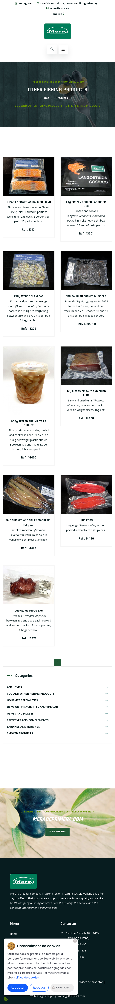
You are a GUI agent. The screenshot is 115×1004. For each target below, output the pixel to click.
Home (45, 98)
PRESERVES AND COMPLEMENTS (57, 720)
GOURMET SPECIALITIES (57, 700)
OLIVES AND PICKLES (57, 713)
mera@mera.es (57, 8)
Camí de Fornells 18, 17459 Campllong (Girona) (66, 3)
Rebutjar (39, 987)
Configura (60, 987)
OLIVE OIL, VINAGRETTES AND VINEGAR (57, 706)
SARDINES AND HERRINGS (57, 726)
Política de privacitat (90, 982)
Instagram (23, 3)
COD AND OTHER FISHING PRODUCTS (57, 693)
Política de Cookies (26, 977)
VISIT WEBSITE (57, 831)
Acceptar (18, 987)
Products (62, 98)
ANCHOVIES (57, 687)
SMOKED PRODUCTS (57, 733)
